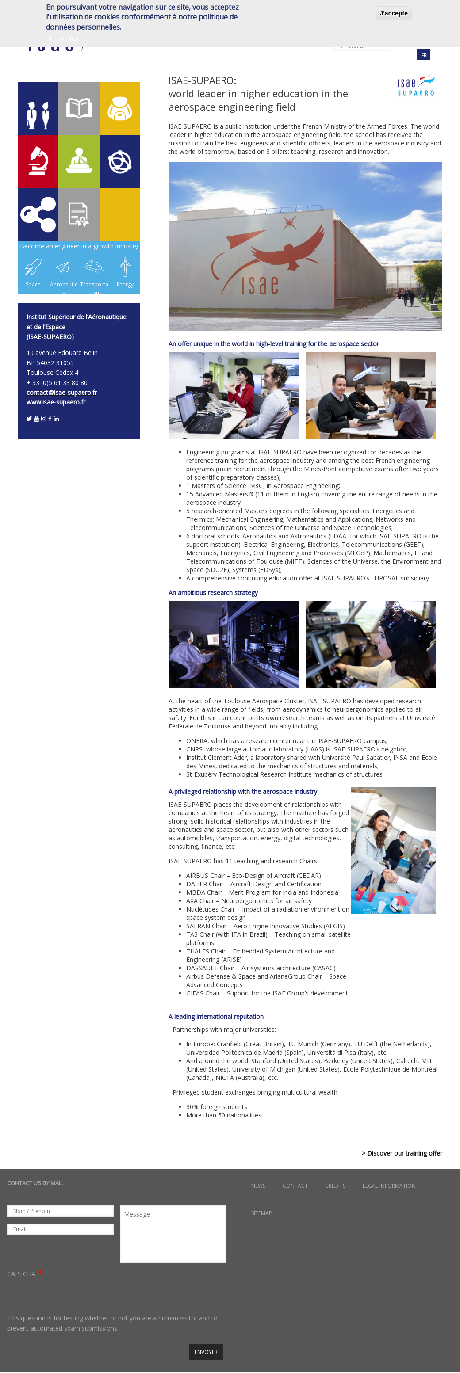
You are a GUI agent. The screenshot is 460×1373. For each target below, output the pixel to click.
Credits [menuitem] (335, 1186)
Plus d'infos (62, 38)
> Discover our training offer (402, 1153)
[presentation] (74, 1296)
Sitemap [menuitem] (261, 1213)
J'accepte (394, 13)
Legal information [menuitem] (389, 1186)
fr (424, 55)
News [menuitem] (258, 1186)
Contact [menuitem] (295, 1186)
